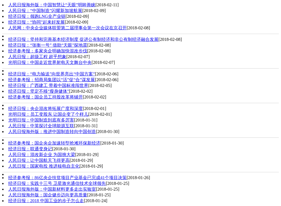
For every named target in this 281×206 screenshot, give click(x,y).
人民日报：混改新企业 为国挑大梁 (41, 154)
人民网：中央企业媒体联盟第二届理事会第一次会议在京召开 (67, 28)
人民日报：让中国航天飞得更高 (39, 160)
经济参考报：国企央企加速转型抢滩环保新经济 (54, 143)
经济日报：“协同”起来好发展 (36, 22)
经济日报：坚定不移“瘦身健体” (38, 91)
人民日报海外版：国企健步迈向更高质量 (47, 195)
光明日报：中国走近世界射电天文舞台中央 (50, 62)
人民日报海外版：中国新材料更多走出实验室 (52, 189)
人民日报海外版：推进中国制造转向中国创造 (52, 131)
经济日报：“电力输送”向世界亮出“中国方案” (51, 74)
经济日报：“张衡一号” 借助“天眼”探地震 (47, 45)
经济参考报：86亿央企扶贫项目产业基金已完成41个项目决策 (67, 177)
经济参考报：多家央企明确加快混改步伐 (47, 51)
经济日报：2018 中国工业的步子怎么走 (46, 200)
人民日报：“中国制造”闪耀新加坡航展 (45, 10)
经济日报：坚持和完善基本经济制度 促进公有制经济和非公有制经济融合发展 (83, 39)
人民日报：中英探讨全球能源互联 (41, 125)
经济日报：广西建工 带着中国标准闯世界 (48, 85)
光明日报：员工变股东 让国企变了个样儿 (48, 114)
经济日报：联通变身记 (30, 148)
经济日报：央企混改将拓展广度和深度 (45, 108)
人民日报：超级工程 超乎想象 (37, 56)
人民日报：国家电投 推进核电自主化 (44, 166)
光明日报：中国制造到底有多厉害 (41, 120)
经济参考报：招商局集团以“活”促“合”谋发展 (51, 79)
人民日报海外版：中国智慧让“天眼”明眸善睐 (51, 4)
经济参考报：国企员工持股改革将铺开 (45, 97)
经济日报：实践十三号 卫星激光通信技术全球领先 (57, 183)
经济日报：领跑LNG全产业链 (37, 16)
